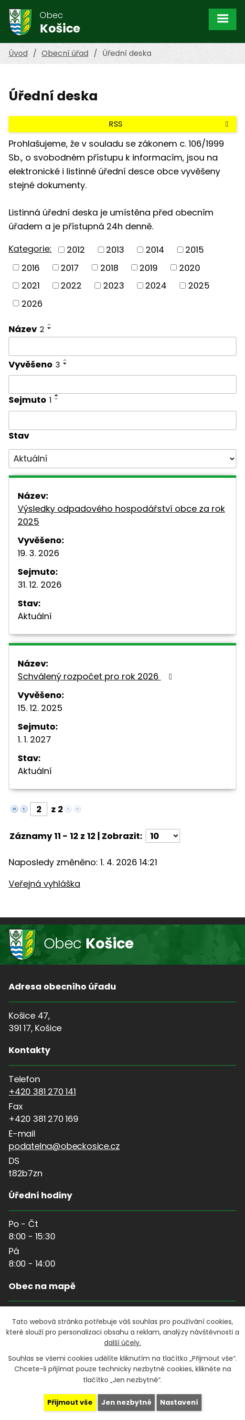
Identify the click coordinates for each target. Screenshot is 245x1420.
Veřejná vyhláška (44, 884)
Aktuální (35, 616)
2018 (109, 267)
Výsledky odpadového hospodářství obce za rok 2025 (121, 515)
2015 (194, 250)
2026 (32, 303)
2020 (189, 267)
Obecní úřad (65, 53)
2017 (70, 267)
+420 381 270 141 (42, 1091)
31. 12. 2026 (40, 585)
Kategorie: (30, 249)
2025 (199, 285)
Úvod (18, 53)
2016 (30, 267)
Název (26, 329)
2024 (156, 285)
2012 (76, 250)
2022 (71, 285)
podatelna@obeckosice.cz (64, 1146)
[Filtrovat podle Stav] (122, 458)
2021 (30, 285)
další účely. (122, 1342)
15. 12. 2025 (40, 708)
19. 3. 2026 (38, 553)
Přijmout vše (70, 1402)
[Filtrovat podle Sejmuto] (122, 420)
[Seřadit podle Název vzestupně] (49, 324)
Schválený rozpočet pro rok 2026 (97, 676)
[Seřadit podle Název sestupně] (49, 328)
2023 (113, 285)
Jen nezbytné (126, 1402)
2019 (148, 267)
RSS (170, 123)
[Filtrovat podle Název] (122, 346)
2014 (155, 250)
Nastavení (179, 1402)
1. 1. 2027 (34, 739)
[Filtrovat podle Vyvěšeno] (122, 384)
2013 (115, 250)
